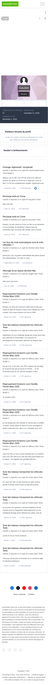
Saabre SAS (18, 680)
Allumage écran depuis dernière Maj (19, 271)
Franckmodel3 (34, 170)
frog (29, 199)
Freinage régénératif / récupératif (18, 167)
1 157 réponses (25, 317)
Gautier (6, 170)
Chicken (31, 248)
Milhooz (31, 299)
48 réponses (27, 263)
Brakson (42, 680)
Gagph (31, 274)
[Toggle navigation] (42, 4)
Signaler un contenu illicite (36, 677)
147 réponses (23, 209)
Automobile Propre (8, 675)
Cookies (31, 594)
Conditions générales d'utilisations (13, 677)
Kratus (31, 330)
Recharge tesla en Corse (14, 196)
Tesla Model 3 (8, 173)
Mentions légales (38, 675)
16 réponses (22, 286)
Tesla (38, 199)
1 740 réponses (25, 188)
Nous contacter (20, 594)
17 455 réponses (25, 345)
